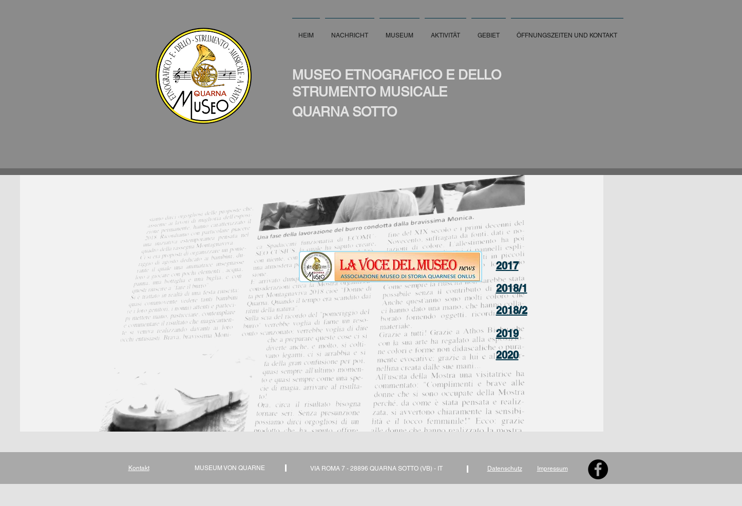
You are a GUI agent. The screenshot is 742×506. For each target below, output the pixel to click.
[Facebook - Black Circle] (598, 469)
